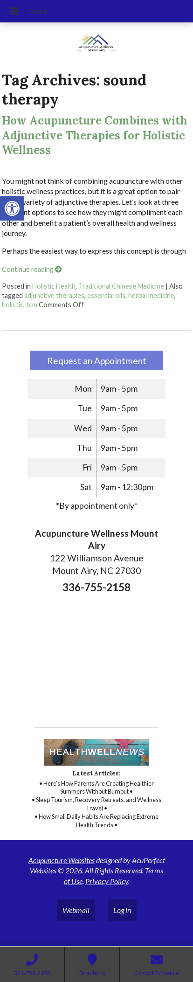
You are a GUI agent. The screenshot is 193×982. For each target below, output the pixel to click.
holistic (12, 305)
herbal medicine (151, 295)
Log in (122, 910)
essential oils (106, 295)
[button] (12, 208)
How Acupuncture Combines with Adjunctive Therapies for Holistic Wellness (94, 135)
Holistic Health (54, 286)
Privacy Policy (106, 881)
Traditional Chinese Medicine (121, 286)
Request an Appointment (96, 360)
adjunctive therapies (54, 295)
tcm (31, 305)
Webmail (76, 910)
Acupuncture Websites (61, 860)
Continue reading (32, 269)
